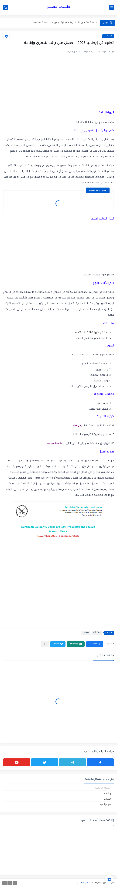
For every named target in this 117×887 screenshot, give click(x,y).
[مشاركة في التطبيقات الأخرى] (45, 644)
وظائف (86, 633)
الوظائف (108, 36)
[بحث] (5, 7)
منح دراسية (105, 804)
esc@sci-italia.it (55, 443)
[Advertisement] (58, 84)
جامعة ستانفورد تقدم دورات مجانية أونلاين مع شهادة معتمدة (64, 22)
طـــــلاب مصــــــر (58, 7)
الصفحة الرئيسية (103, 787)
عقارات (107, 798)
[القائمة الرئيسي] (111, 7)
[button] (94, 644)
